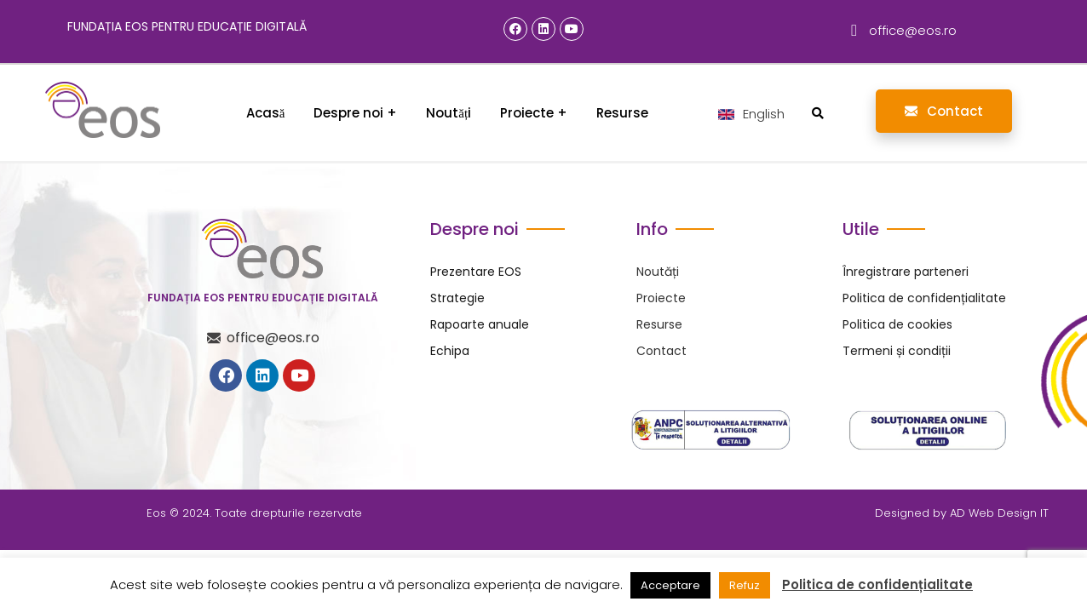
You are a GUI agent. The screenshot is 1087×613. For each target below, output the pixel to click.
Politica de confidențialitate (877, 585)
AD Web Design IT (999, 513)
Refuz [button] (744, 585)
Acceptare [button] (670, 585)
